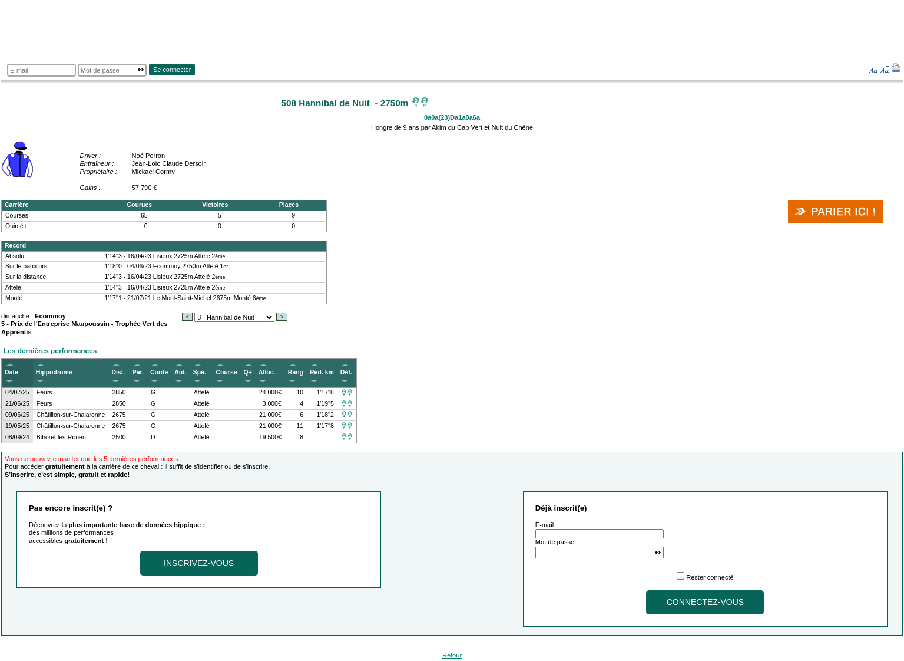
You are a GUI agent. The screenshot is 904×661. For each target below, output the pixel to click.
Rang (295, 372)
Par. (138, 372)
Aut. (180, 372)
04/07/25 (17, 392)
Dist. (118, 372)
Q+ (248, 372)
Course (226, 372)
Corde (159, 372)
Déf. (346, 372)
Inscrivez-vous (199, 563)
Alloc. (267, 372)
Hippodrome (54, 372)
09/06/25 (17, 415)
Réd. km (322, 372)
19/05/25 (17, 426)
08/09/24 (17, 437)
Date (11, 372)
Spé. (199, 372)
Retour (452, 655)
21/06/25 (17, 403)
